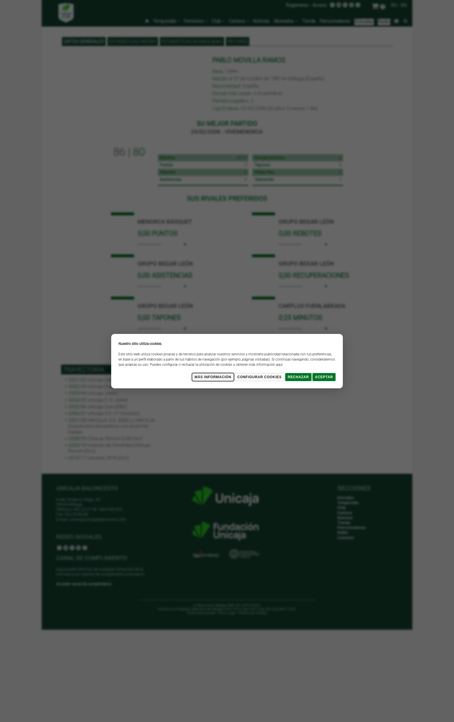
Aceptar (324, 377)
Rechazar (298, 377)
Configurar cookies (259, 377)
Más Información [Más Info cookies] (213, 377)
